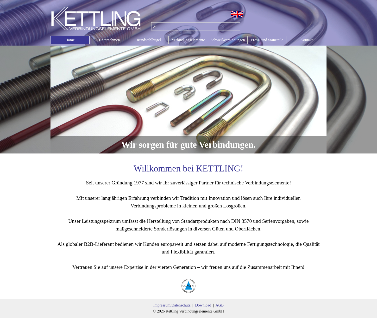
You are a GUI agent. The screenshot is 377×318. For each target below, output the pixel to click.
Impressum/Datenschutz (172, 305)
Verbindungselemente (188, 40)
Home (70, 40)
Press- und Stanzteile (267, 40)
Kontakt (306, 40)
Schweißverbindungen (227, 40)
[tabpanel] (188, 228)
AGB (220, 305)
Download (203, 305)
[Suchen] (195, 26)
